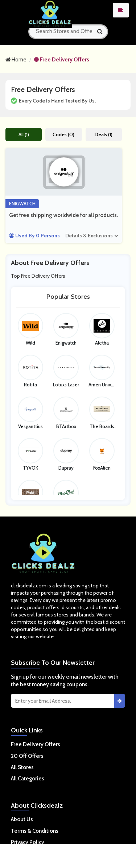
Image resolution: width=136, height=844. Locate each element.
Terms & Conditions (34, 831)
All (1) (23, 134)
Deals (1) (103, 134)
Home (15, 59)
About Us (22, 819)
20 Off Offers (27, 756)
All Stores (22, 767)
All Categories (27, 778)
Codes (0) (63, 134)
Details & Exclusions (89, 235)
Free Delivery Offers (61, 59)
